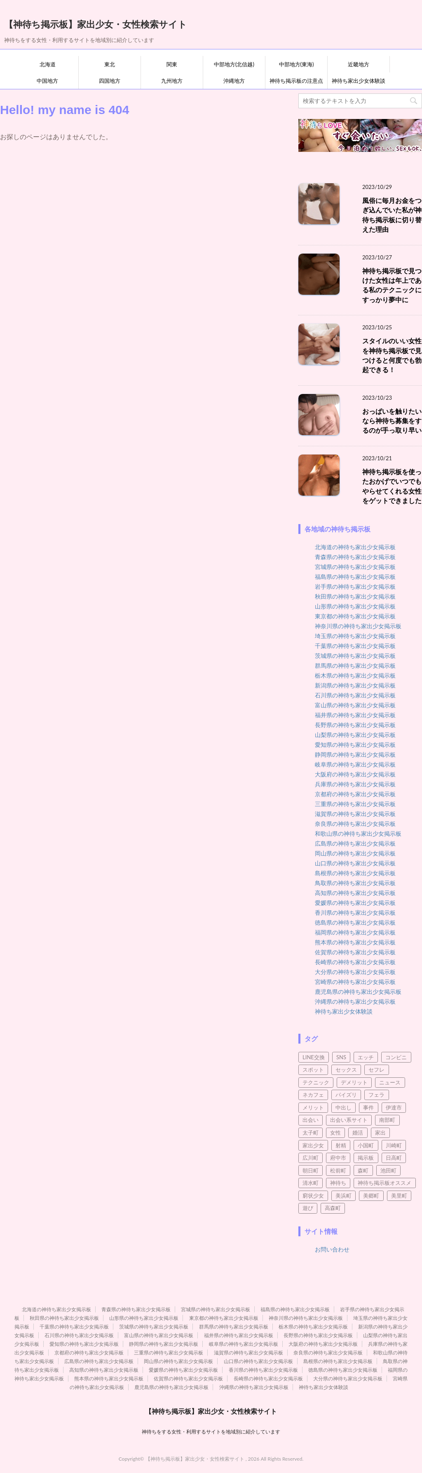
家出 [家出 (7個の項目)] (380, 1132)
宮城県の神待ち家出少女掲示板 (355, 566)
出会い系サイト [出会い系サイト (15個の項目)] (349, 1119)
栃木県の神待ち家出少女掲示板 (355, 675)
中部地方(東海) (296, 64)
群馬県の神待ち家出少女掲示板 (355, 665)
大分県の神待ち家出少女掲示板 (355, 971)
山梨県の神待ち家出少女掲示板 (355, 734)
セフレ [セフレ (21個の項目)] (376, 1069)
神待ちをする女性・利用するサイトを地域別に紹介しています (211, 1432)
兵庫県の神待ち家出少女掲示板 (355, 784)
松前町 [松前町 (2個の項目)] (338, 1170)
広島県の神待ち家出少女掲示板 (355, 843)
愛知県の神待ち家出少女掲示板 (355, 744)
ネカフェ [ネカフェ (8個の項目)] (313, 1094)
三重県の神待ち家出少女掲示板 (355, 803)
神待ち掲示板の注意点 (296, 80)
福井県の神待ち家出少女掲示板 (355, 714)
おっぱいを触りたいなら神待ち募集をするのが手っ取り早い (392, 421)
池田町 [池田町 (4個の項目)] (388, 1170)
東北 (109, 64)
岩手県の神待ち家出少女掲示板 (355, 586)
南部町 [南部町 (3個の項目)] (387, 1119)
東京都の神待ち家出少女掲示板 (355, 616)
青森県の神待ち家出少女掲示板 (355, 556)
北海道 (48, 64)
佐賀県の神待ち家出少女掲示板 (355, 952)
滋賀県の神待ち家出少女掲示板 (355, 813)
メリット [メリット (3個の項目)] (313, 1107)
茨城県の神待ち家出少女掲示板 (355, 655)
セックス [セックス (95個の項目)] (346, 1069)
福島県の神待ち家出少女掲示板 (355, 576)
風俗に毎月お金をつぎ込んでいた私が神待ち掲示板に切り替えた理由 (392, 215)
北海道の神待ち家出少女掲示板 (355, 546)
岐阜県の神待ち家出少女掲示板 (355, 764)
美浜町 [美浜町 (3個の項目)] (343, 1195)
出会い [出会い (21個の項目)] (310, 1119)
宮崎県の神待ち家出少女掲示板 (355, 981)
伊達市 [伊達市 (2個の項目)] (394, 1107)
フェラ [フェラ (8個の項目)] (376, 1094)
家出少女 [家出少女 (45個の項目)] (313, 1145)
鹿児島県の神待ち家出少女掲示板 (358, 991)
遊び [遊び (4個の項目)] (307, 1208)
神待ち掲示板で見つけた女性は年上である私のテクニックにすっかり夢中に (392, 285)
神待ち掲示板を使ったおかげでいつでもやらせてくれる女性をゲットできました (392, 486)
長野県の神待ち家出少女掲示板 (355, 724)
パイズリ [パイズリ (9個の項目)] (346, 1094)
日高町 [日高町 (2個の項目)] (394, 1157)
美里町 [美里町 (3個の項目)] (399, 1195)
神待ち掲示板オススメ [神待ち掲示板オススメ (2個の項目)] (384, 1182)
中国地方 (47, 80)
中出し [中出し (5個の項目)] (343, 1107)
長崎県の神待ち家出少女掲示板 (355, 961)
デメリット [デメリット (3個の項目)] (354, 1082)
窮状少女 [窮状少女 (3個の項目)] (313, 1195)
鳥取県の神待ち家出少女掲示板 (355, 882)
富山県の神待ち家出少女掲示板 (355, 705)
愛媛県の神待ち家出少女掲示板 (355, 902)
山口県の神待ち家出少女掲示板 (355, 863)
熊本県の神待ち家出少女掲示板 (355, 942)
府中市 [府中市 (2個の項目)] (338, 1157)
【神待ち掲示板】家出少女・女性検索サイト (95, 23)
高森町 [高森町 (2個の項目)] (333, 1208)
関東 (171, 64)
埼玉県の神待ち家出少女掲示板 (355, 635)
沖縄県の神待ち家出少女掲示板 (355, 1001)
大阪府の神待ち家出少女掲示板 (355, 774)
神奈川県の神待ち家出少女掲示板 (358, 625)
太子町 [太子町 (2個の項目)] (310, 1132)
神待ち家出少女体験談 (358, 80)
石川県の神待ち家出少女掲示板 (355, 695)
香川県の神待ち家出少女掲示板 (355, 912)
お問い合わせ (332, 1249)
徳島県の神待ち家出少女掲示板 (355, 922)
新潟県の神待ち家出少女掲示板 (355, 685)
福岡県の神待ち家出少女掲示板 (355, 932)
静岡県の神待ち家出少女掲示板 (355, 754)
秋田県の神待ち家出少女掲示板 (355, 596)
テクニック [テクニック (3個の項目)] (315, 1082)
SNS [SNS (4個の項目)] (341, 1057)
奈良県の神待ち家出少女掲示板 (355, 823)
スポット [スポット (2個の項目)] (313, 1069)
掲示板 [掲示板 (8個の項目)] (366, 1157)
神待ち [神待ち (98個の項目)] (338, 1182)
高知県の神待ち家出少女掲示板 (355, 892)
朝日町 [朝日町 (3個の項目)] (310, 1170)
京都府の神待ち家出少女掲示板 (355, 793)
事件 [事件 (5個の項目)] (368, 1107)
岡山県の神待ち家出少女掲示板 (355, 853)
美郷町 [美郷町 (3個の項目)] (371, 1195)
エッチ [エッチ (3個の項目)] (366, 1057)
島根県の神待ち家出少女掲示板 (355, 872)
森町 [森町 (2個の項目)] (363, 1170)
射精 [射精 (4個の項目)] (340, 1145)
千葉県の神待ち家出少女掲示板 (355, 645)
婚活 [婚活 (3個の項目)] (357, 1132)
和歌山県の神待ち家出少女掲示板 (358, 833)
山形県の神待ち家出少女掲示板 (355, 606)
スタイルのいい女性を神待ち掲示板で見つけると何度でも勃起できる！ (392, 355)
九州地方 (172, 80)
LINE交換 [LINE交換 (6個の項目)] (313, 1057)
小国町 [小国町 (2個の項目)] (366, 1145)
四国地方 (109, 80)
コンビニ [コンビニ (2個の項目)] (396, 1057)
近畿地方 (358, 64)
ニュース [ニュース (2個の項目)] (390, 1082)
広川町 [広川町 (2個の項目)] (310, 1157)
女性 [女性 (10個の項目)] (335, 1132)
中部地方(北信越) (234, 64)
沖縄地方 (234, 80)
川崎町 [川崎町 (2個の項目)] (394, 1145)
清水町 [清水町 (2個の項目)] (310, 1182)
